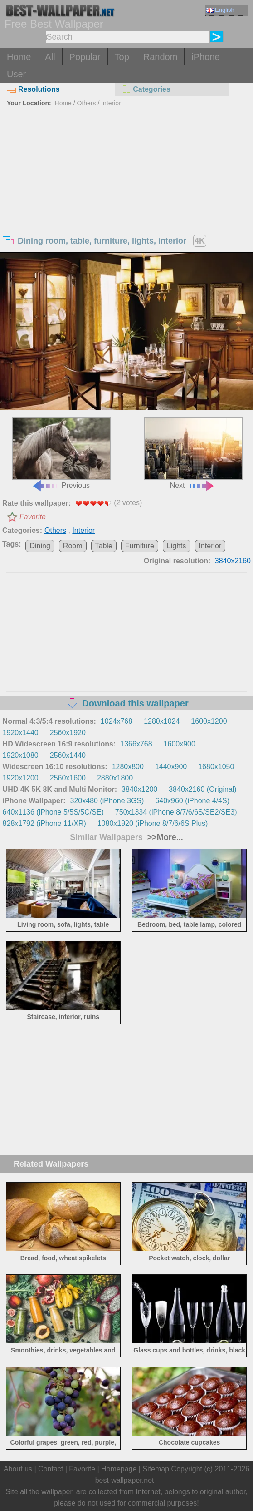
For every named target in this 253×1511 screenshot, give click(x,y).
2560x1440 (68, 755)
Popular (85, 57)
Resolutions (33, 89)
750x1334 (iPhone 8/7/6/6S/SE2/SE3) (176, 812)
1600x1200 (209, 721)
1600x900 (179, 744)
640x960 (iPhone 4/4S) (192, 801)
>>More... (164, 837)
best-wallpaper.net (124, 1480)
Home (19, 57)
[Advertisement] (126, 178)
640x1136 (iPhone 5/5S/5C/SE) (53, 812)
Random (160, 57)
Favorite (32, 517)
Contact (50, 1469)
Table (103, 546)
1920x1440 (21, 732)
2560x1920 (68, 732)
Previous (61, 453)
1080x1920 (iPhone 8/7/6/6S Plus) (152, 823)
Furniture (139, 546)
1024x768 (116, 721)
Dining (39, 546)
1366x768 (136, 744)
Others (86, 103)
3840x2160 (233, 561)
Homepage (118, 1469)
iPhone (205, 57)
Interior (111, 103)
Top (122, 57)
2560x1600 (68, 778)
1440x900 (171, 766)
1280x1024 (162, 721)
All (50, 57)
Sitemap (155, 1469)
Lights (176, 546)
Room (73, 546)
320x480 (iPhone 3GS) (107, 801)
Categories (146, 89)
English (220, 9)
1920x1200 (21, 778)
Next (193, 453)
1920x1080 (21, 755)
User (16, 74)
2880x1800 (115, 778)
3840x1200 (139, 789)
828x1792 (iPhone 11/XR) (44, 823)
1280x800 (128, 766)
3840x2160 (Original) (202, 789)
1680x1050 (216, 766)
